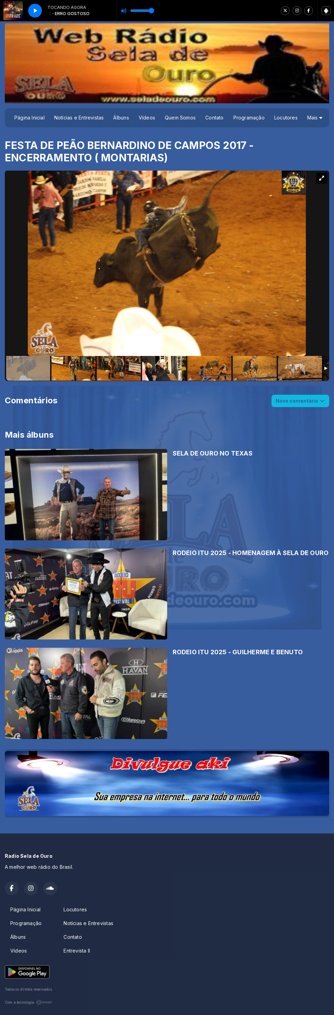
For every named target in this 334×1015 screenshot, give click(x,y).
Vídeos (147, 117)
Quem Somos (180, 117)
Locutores (286, 117)
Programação (249, 117)
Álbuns (121, 117)
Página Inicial (29, 117)
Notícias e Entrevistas (79, 117)
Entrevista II (77, 951)
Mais (314, 117)
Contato (214, 117)
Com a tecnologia (29, 1002)
